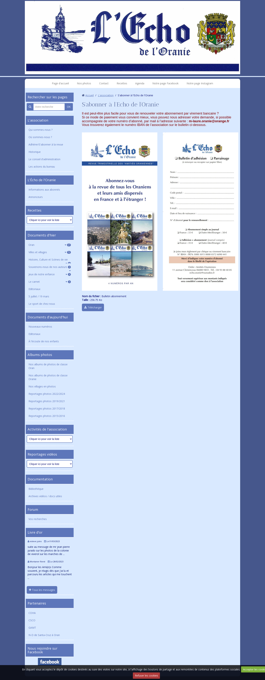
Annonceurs (36, 197)
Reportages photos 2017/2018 (47, 408)
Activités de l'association (47, 429)
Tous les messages (42, 590)
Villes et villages (50, 252)
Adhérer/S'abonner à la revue (46, 144)
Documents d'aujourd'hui (48, 317)
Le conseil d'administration (44, 159)
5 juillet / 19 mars (39, 296)
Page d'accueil (60, 83)
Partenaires (37, 603)
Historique (35, 152)
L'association (38, 120)
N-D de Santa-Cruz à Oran (44, 635)
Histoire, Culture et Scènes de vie (50, 260)
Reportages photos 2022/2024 (47, 394)
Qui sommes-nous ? (40, 129)
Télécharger (93, 307)
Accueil (89, 95)
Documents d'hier (42, 235)
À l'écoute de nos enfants (44, 341)
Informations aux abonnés (44, 189)
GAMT (32, 627)
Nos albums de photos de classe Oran (48, 366)
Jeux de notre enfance (50, 274)
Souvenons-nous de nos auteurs (50, 267)
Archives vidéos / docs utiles (45, 496)
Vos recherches (38, 519)
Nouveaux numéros (40, 326)
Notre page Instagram (200, 83)
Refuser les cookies (146, 675)
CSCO (32, 620)
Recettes (122, 83)
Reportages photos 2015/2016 (47, 416)
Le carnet (50, 281)
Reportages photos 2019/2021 (47, 401)
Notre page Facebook (165, 83)
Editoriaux (34, 289)
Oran (50, 245)
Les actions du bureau (42, 166)
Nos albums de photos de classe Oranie (48, 377)
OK (69, 106)
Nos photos (84, 83)
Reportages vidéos (42, 454)
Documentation (40, 479)
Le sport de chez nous (42, 303)
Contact (104, 83)
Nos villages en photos (42, 386)
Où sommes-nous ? (40, 137)
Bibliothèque (36, 489)
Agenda (139, 83)
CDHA (32, 613)
